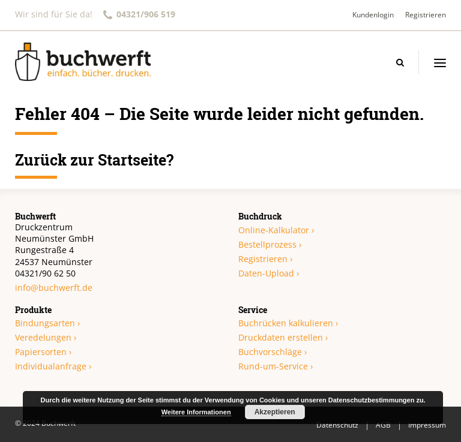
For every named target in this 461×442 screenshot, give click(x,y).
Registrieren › (265, 258)
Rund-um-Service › (275, 366)
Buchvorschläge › (272, 351)
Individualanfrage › (53, 366)
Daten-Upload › (268, 273)
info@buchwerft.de (53, 287)
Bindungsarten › (47, 323)
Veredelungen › (45, 337)
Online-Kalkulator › (276, 230)
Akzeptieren (275, 412)
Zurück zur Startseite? (94, 160)
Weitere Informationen (196, 412)
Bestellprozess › (269, 244)
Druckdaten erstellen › (283, 337)
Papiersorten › (43, 351)
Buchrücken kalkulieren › (288, 323)
